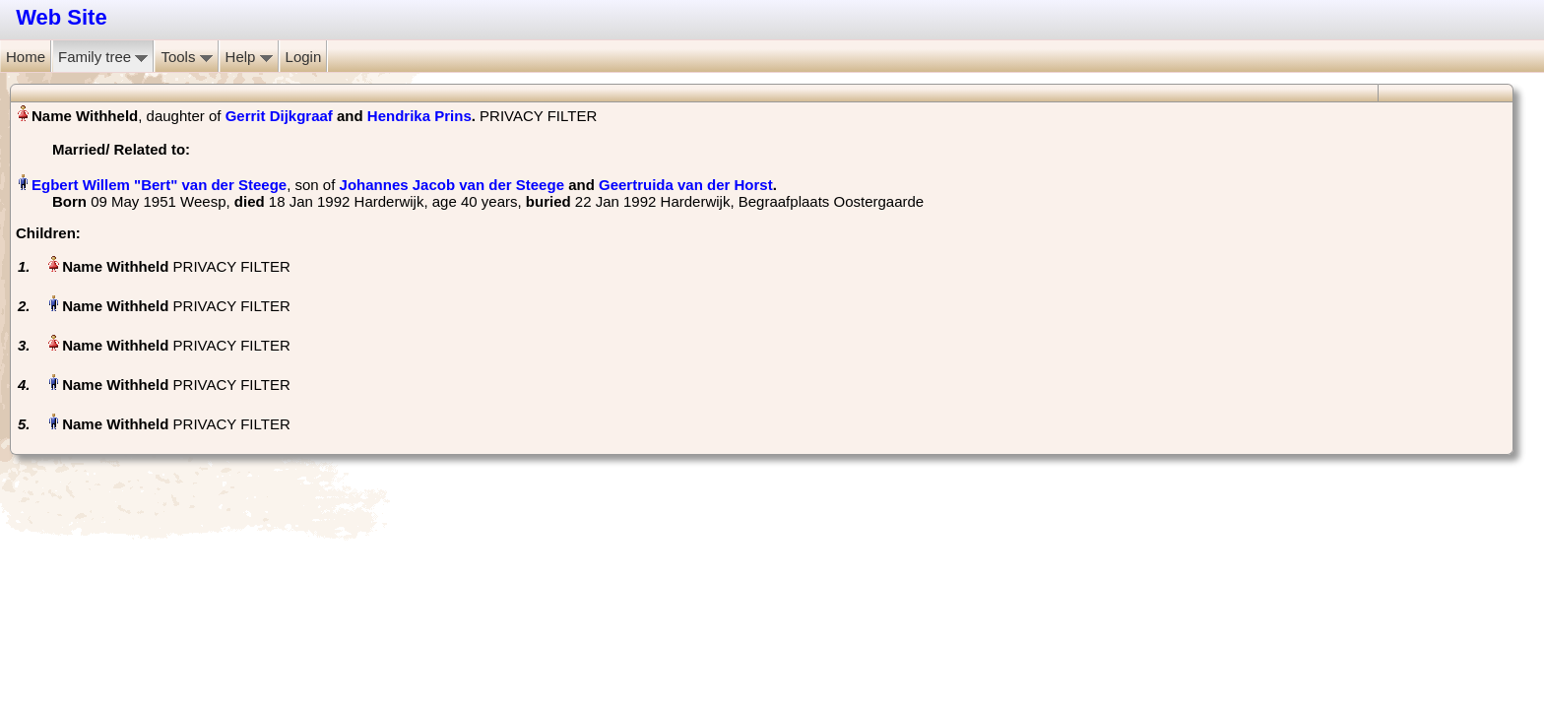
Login (304, 56)
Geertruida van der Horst (686, 184)
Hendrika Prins (419, 115)
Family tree (103, 56)
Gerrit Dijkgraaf (279, 115)
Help (249, 56)
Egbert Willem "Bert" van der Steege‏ (159, 184)
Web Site (61, 17)
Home (25, 56)
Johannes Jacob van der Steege (452, 184)
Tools (186, 56)
